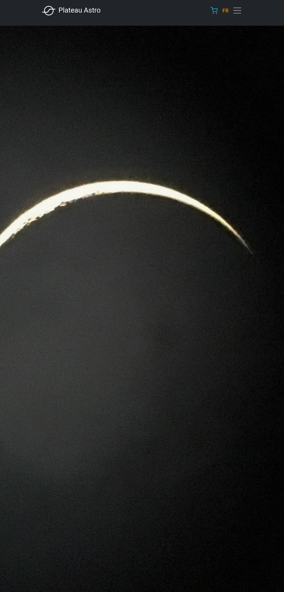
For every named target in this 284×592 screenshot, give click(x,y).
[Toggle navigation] (237, 10)
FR (225, 11)
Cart (214, 10)
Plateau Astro (71, 11)
